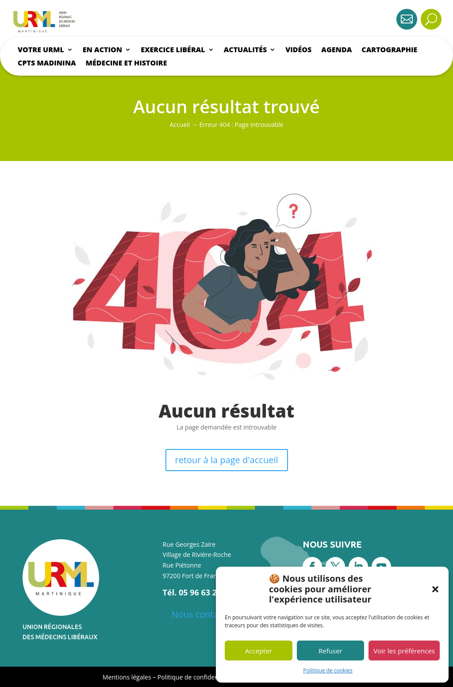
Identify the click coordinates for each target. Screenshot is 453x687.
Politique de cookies (328, 670)
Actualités (245, 50)
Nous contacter (203, 614)
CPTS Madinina (47, 64)
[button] (435, 589)
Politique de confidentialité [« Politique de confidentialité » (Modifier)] (196, 677)
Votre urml (41, 50)
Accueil (180, 124)
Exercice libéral (173, 50)
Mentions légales (127, 677)
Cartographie (389, 50)
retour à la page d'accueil (226, 460)
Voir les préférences (404, 650)
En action (102, 50)
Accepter (258, 650)
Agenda (336, 50)
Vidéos (298, 50)
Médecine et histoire (126, 64)
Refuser (330, 650)
